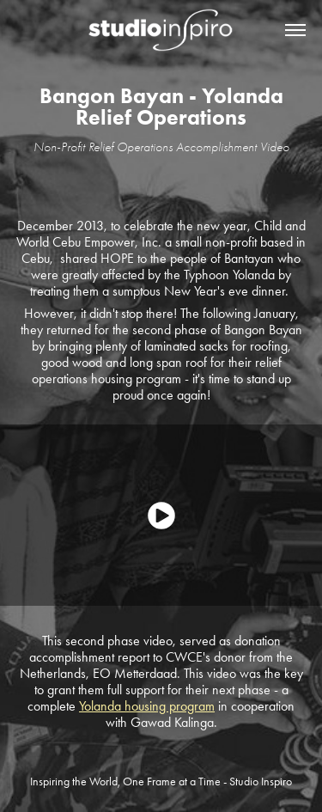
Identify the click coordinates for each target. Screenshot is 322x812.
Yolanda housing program (147, 706)
